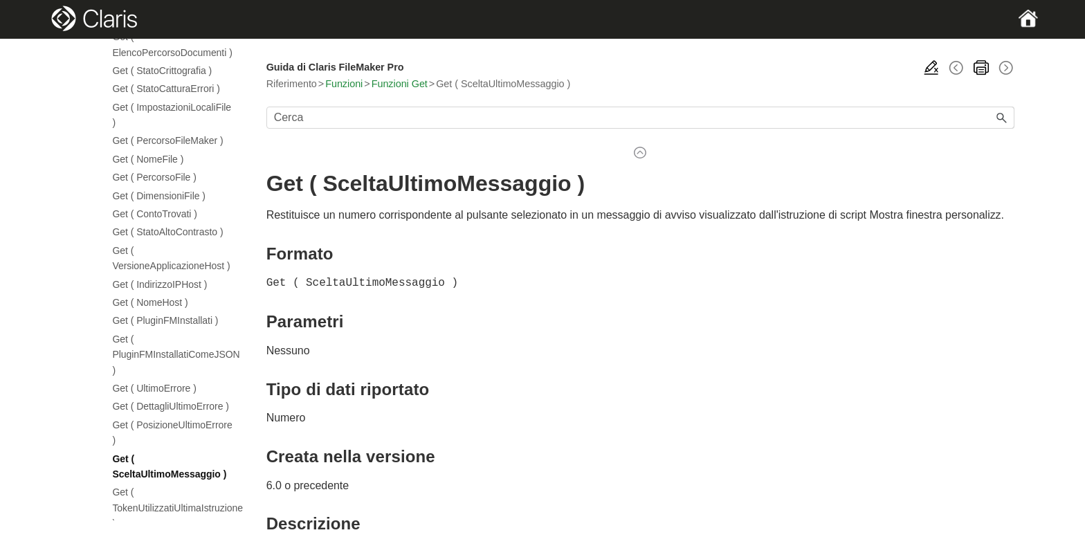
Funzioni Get (400, 83)
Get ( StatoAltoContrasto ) (167, 231)
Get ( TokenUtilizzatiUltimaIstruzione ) (173, 507)
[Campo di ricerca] (640, 118)
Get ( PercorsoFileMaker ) (167, 140)
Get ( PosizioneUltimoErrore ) (172, 432)
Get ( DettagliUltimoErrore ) (170, 406)
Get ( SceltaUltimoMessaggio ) (169, 466)
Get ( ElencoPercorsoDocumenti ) (172, 44)
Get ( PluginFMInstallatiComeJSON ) (173, 355)
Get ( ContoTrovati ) (154, 213)
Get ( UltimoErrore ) (154, 388)
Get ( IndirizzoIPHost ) (159, 284)
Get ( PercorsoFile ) (154, 177)
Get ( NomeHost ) (150, 302)
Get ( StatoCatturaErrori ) (165, 88)
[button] (1002, 118)
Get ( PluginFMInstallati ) (165, 320)
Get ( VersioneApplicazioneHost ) (171, 258)
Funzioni (344, 83)
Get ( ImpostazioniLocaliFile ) (171, 115)
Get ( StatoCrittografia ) (162, 70)
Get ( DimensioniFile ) (159, 195)
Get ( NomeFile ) (147, 159)
